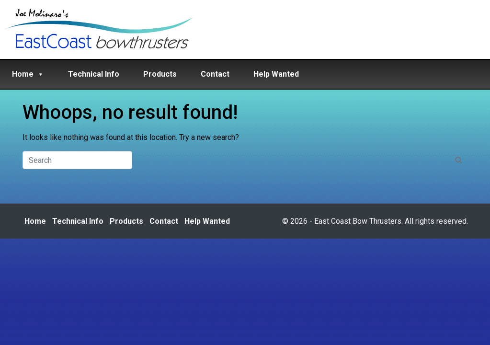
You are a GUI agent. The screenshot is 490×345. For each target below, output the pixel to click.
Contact (215, 74)
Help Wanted (276, 74)
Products (160, 74)
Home (28, 74)
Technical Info (93, 74)
